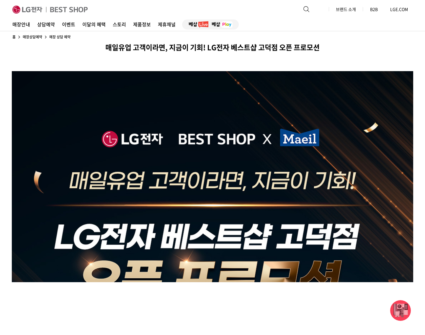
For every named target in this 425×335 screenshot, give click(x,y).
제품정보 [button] (142, 24)
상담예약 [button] (46, 24)
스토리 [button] (119, 24)
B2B (376, 9)
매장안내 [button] (21, 24)
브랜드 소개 (346, 9)
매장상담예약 (32, 37)
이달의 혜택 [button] (94, 24)
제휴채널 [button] (167, 24)
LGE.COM (399, 9)
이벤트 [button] (68, 24)
